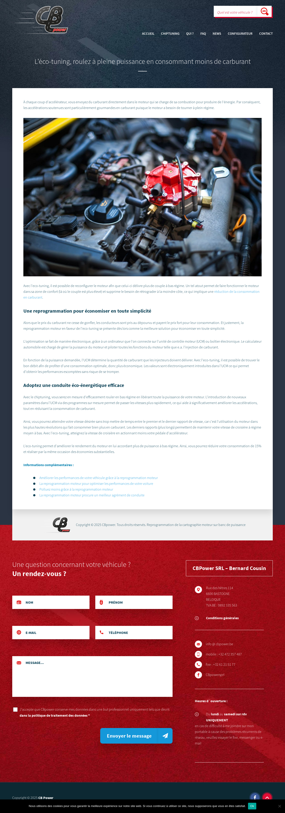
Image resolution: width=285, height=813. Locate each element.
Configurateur (240, 34)
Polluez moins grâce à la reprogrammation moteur (76, 489)
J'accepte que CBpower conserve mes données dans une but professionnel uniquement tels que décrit (96, 712)
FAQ (203, 34)
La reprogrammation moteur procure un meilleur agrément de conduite (92, 495)
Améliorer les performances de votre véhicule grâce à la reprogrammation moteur (98, 478)
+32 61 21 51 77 (231, 664)
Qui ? (190, 34)
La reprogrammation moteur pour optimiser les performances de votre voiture (96, 483)
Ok (252, 806)
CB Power (45, 797)
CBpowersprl (221, 675)
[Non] (279, 806)
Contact (266, 34)
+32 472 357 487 (236, 654)
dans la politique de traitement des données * (55, 715)
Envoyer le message (129, 735)
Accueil (148, 34)
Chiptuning (170, 34)
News (217, 34)
